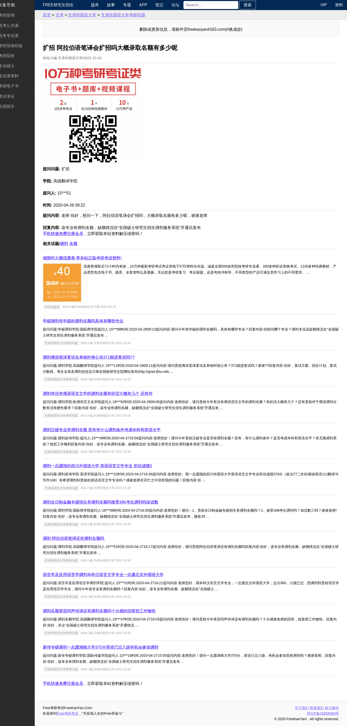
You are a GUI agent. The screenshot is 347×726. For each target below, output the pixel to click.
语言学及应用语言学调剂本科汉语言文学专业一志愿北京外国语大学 (108, 575)
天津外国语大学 (87, 15)
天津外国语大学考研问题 (128, 15)
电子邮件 (332, 708)
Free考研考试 (73, 713)
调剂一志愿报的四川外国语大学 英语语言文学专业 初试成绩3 (103, 466)
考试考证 (12, 96)
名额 (79, 244)
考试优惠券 (57, 307)
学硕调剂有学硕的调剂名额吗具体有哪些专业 (88, 321)
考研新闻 (12, 15)
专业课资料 (14, 76)
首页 (52, 15)
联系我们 (317, 708)
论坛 (180, 5)
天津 (65, 15)
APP (148, 5)
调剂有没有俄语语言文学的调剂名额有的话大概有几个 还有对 (103, 393)
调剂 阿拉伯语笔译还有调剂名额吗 (79, 538)
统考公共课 (14, 25)
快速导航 (12, 5)
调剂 (69, 244)
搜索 (252, 5)
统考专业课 (14, 36)
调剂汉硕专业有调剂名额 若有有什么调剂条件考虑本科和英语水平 (107, 430)
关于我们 (302, 708)
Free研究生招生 (63, 5)
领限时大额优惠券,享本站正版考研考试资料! (87, 258)
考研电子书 (14, 86)
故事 (115, 5)
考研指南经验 (16, 46)
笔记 (164, 5)
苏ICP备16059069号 (323, 713)
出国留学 (12, 106)
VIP (323, 5)
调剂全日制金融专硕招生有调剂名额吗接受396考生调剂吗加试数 (106, 502)
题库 (99, 5)
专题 (132, 5)
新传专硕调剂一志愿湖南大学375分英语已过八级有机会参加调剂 (106, 647)
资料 (339, 5)
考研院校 (12, 56)
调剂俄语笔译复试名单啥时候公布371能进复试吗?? (94, 357)
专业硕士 (12, 66)
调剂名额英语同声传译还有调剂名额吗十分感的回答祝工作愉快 (104, 611)
